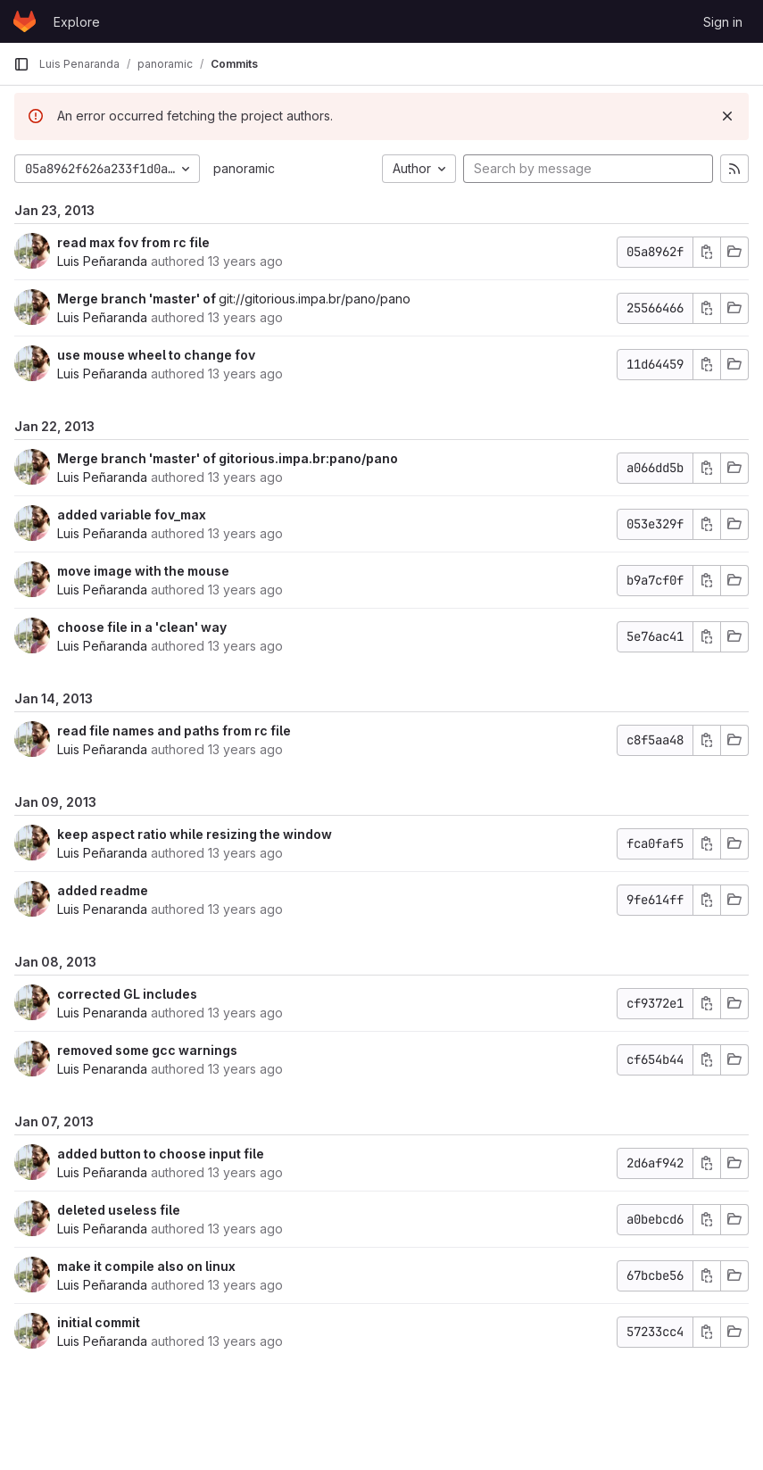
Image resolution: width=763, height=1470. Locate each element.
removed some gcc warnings (147, 1050)
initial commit (98, 1322)
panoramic (244, 168)
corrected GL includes (127, 993)
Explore (77, 21)
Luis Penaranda (102, 909)
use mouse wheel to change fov (156, 354)
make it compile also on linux (146, 1266)
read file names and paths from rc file (174, 730)
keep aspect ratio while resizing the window (194, 834)
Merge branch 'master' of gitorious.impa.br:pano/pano (227, 458)
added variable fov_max (131, 514)
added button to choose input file (160, 1153)
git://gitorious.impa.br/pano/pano (315, 298)
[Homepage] (24, 21)
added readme (102, 890)
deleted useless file (118, 1209)
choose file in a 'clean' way (142, 627)
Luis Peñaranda (102, 261)
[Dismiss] (727, 116)
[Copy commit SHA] (707, 252)
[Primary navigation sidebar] (21, 64)
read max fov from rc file (133, 242)
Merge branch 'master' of (138, 298)
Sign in (722, 21)
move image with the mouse (143, 570)
